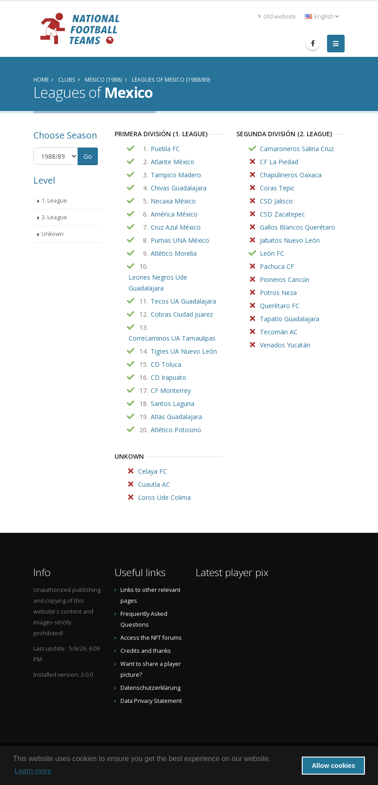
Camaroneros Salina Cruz (297, 148)
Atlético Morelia (174, 253)
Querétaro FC (280, 305)
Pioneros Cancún (284, 279)
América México (174, 214)
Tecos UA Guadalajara (183, 301)
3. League (54, 217)
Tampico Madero (176, 175)
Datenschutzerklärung (150, 688)
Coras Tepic (277, 188)
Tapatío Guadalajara (289, 318)
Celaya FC (152, 471)
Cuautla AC (154, 484)
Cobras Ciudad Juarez (182, 314)
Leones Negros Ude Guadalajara (158, 282)
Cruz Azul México (176, 227)
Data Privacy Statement (151, 701)
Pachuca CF (277, 266)
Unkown (52, 234)
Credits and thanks (145, 651)
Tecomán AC (279, 332)
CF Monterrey (171, 390)
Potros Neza (278, 292)
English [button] (322, 16)
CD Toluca (166, 364)
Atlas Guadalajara (176, 416)
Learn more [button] (32, 771)
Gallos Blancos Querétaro (297, 227)
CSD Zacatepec (282, 214)
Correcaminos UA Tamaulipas (172, 338)
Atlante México (172, 161)
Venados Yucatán (285, 345)
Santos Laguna (172, 403)
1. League (54, 200)
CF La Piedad (279, 161)
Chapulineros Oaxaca (291, 175)
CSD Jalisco (276, 201)
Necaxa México (173, 201)
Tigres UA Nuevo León (184, 351)
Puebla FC (165, 148)
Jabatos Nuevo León (290, 240)
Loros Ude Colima (164, 497)
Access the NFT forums (151, 638)
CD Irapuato (168, 377)
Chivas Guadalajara (179, 188)
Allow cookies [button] (333, 765)
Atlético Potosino (176, 429)
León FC (272, 253)
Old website (277, 16)
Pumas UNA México (180, 240)
